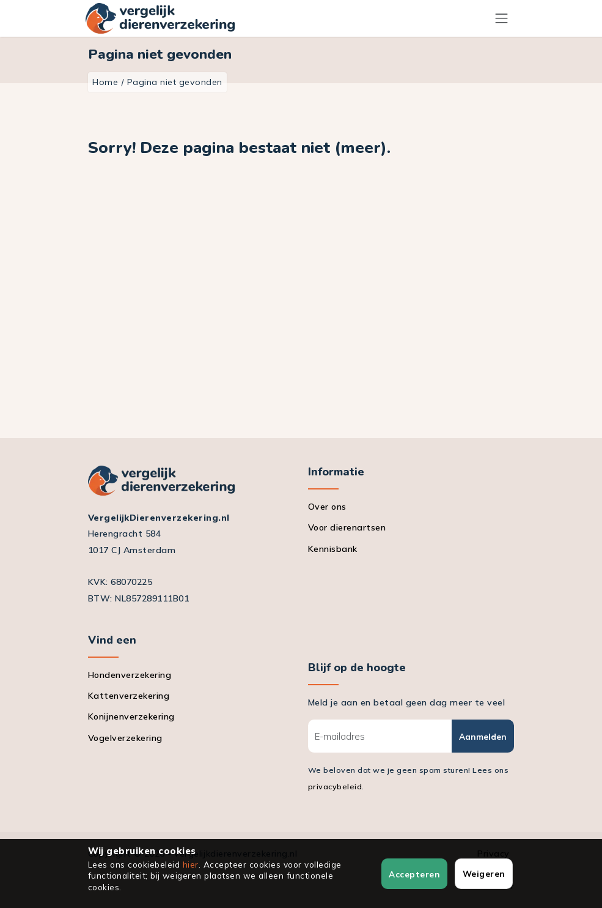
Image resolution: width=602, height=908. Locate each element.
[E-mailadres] (380, 736)
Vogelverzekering (125, 737)
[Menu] (501, 18)
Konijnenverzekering (131, 716)
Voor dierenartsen (347, 527)
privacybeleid (335, 786)
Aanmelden (483, 736)
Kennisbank (333, 548)
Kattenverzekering (129, 695)
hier (191, 864)
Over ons (327, 506)
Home (105, 81)
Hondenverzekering (130, 674)
